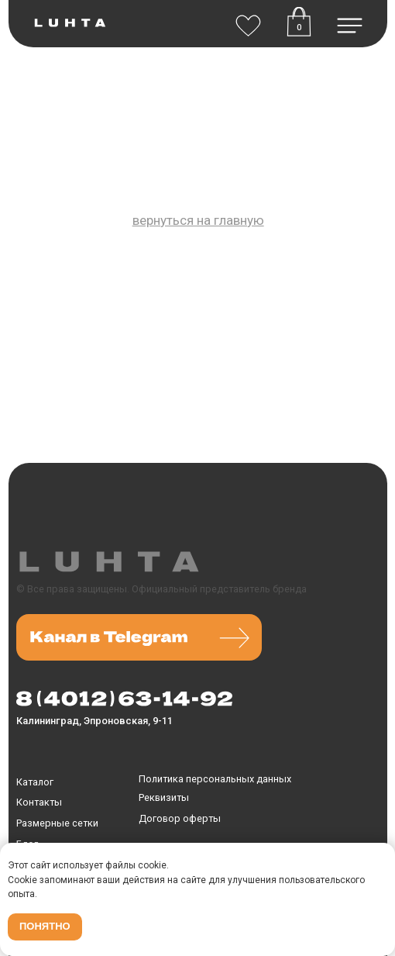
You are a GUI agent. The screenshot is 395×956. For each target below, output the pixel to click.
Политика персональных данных (215, 779)
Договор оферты (180, 818)
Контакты (39, 802)
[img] (248, 21)
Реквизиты (164, 797)
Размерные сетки (57, 823)
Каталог (34, 782)
